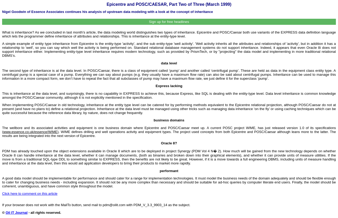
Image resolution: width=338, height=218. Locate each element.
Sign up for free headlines (169, 22)
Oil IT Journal (16, 213)
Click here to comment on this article (30, 194)
